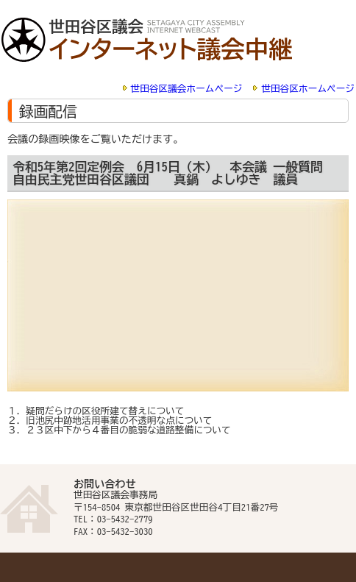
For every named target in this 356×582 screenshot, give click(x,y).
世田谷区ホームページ (308, 88)
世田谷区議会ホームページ (187, 88)
